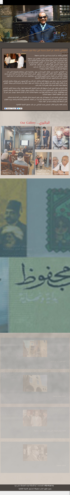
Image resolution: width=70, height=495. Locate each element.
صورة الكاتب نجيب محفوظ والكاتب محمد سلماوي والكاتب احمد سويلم (61, 142)
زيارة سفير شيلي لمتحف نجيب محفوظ (42, 145)
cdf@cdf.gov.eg (49, 485)
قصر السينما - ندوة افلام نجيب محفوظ (60, 171)
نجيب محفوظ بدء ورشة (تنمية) (12, 171)
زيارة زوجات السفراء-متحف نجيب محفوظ (43, 171)
